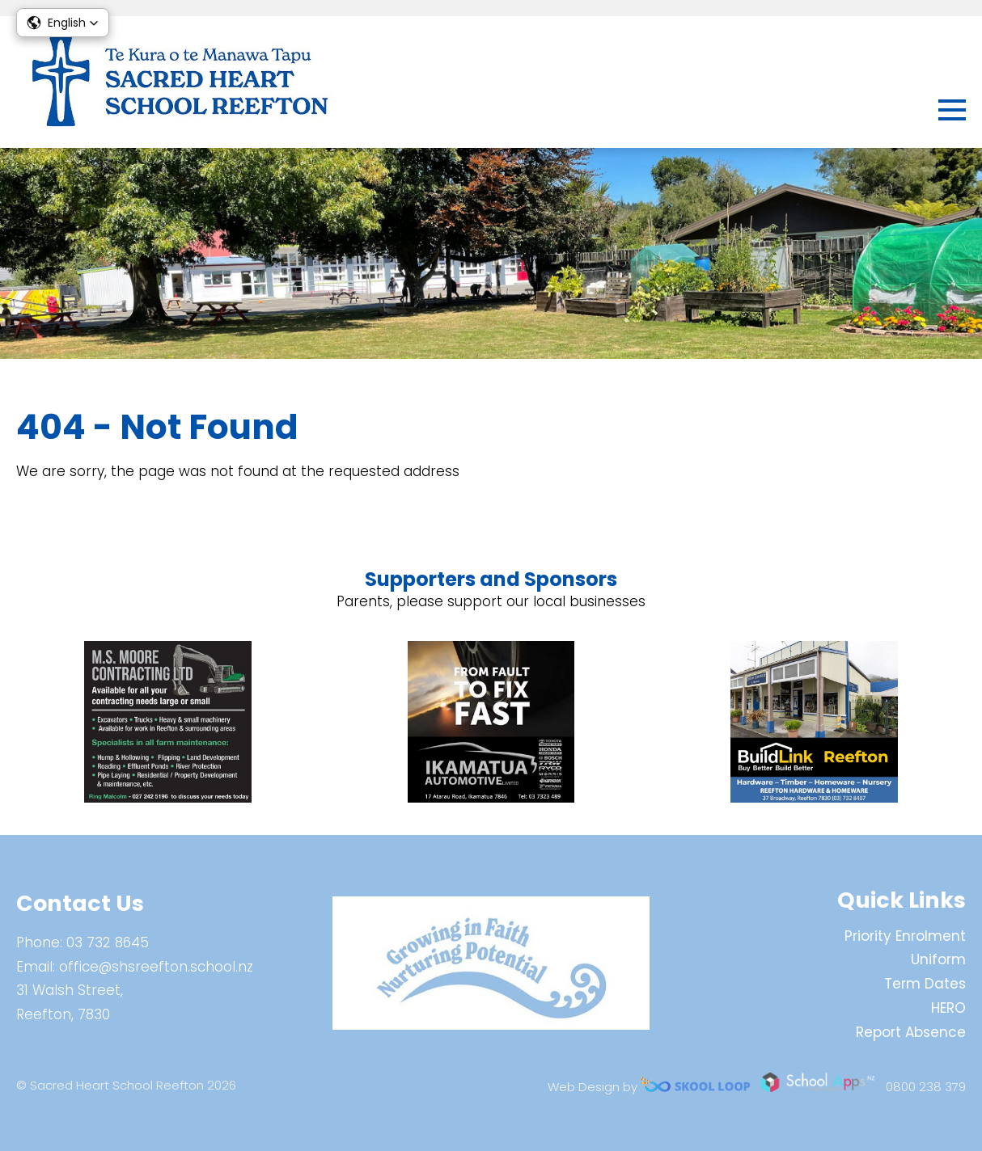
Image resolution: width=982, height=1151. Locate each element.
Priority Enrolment (905, 936)
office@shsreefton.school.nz (156, 966)
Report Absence (911, 1032)
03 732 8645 (107, 942)
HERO (948, 1008)
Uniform (938, 959)
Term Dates (925, 983)
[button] (63, 22)
